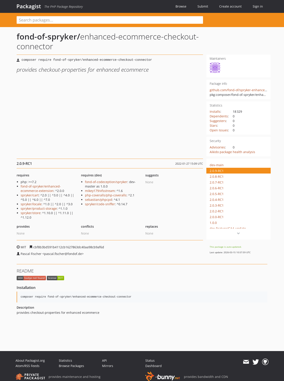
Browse (181, 6)
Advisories (217, 147)
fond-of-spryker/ (48, 36)
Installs (215, 111)
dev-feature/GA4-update (228, 228)
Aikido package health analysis (232, 152)
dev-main (217, 165)
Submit (202, 6)
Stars (213, 125)
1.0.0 (213, 223)
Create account (230, 6)
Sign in (258, 6)
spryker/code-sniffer (100, 204)
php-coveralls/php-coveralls (105, 195)
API (104, 360)
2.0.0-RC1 (217, 217)
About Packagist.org (30, 360)
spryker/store (30, 213)
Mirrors (107, 366)
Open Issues (219, 130)
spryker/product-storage (39, 208)
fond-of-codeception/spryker (106, 182)
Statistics (65, 360)
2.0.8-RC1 (217, 176)
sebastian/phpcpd (98, 199)
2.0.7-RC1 (217, 182)
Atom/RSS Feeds (27, 366)
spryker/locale (31, 204)
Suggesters (218, 121)
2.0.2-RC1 (217, 211)
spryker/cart (30, 195)
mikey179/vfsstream (100, 191)
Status (150, 360)
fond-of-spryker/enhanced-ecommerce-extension (41, 188)
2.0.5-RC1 (217, 194)
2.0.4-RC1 (217, 199)
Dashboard (153, 366)
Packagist (28, 6)
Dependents (219, 116)
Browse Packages (71, 366)
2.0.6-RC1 (217, 188)
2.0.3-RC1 (217, 205)
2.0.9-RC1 (217, 171)
